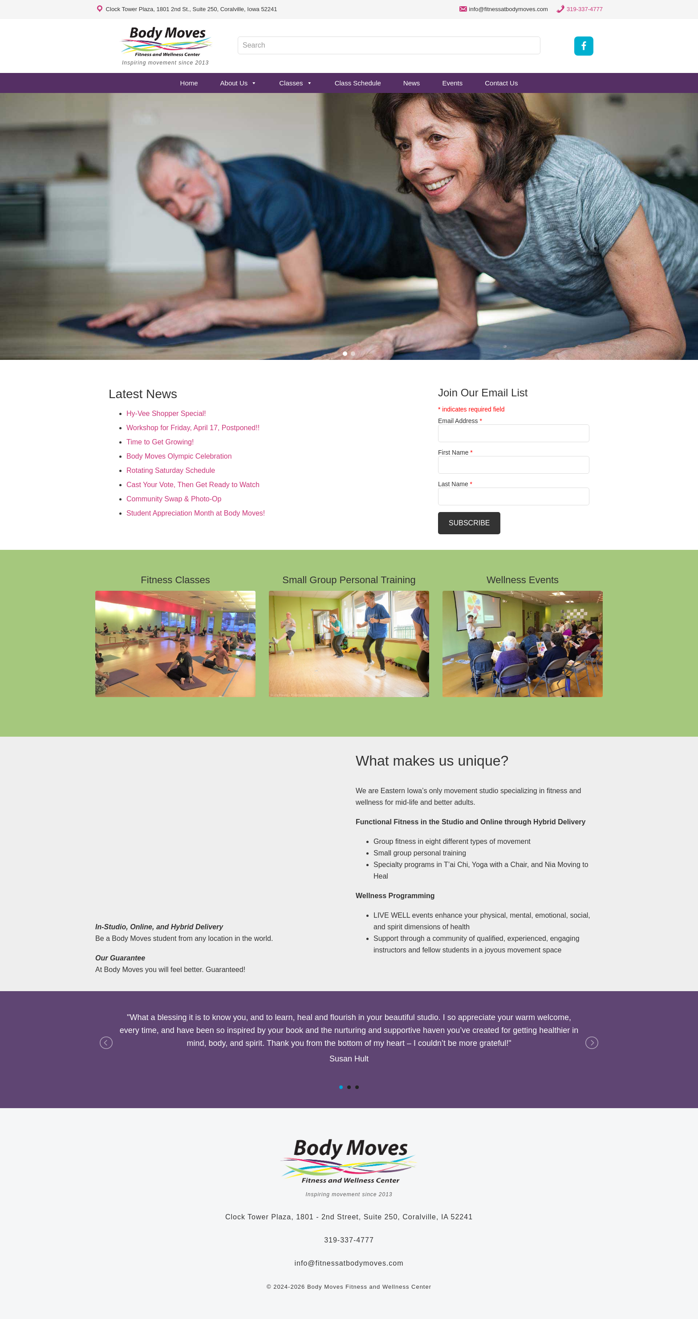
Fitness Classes (175, 579)
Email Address (460, 420)
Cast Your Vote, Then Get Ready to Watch (193, 484)
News (411, 83)
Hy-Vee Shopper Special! (166, 413)
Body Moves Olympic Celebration (179, 456)
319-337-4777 (585, 9)
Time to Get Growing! (160, 442)
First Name (455, 452)
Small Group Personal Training (349, 579)
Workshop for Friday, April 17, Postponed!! (193, 428)
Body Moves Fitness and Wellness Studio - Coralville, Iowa (166, 41)
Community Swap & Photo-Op (173, 499)
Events (452, 83)
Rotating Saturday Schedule (170, 470)
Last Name (455, 484)
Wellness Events (523, 579)
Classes (295, 83)
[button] (345, 353)
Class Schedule (358, 83)
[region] (349, 226)
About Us (238, 83)
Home (189, 83)
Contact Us (501, 83)
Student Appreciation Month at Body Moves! (195, 513)
